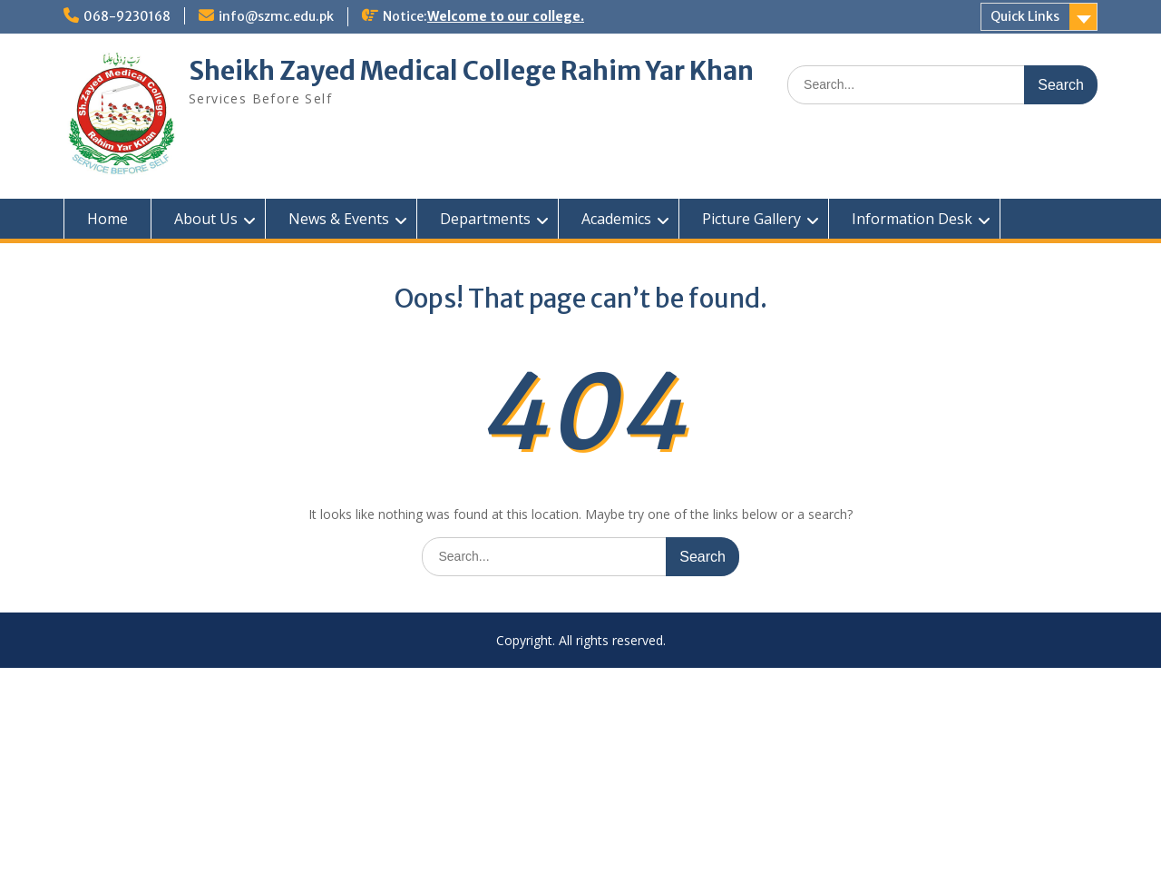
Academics (616, 219)
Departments (485, 219)
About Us (206, 219)
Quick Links (1024, 16)
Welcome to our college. (505, 16)
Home (107, 219)
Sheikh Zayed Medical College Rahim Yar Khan (471, 70)
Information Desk (912, 219)
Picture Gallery (751, 219)
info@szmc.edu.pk (276, 16)
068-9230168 (127, 16)
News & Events (338, 219)
